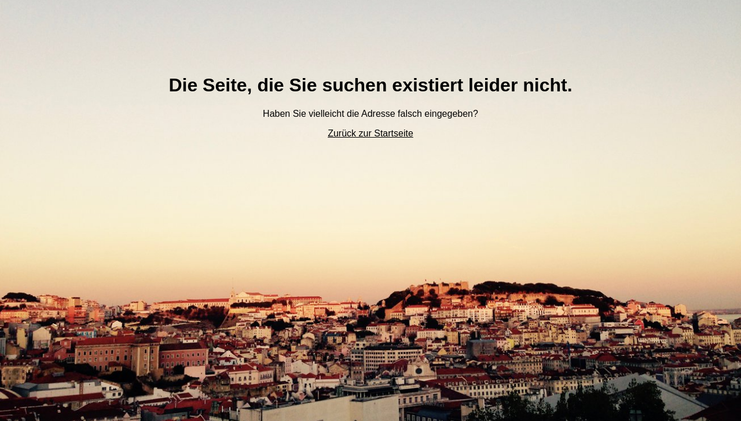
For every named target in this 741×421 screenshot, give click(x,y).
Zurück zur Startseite (370, 133)
